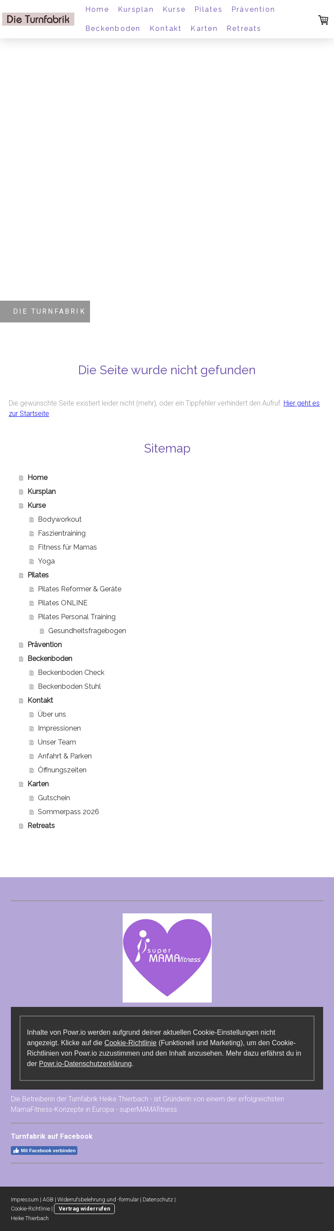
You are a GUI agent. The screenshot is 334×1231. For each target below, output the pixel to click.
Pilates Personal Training (77, 617)
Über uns (52, 714)
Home (97, 9)
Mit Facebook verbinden (44, 1150)
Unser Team (57, 742)
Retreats (244, 28)
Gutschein (54, 798)
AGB (48, 1199)
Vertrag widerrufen (84, 1208)
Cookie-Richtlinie (130, 1043)
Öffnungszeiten (62, 770)
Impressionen (59, 728)
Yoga (46, 561)
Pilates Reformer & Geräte (79, 589)
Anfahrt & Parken (65, 756)
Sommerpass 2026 (68, 812)
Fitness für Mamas (67, 547)
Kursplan (136, 9)
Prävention (253, 9)
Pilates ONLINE (62, 603)
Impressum (25, 1199)
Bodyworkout (60, 519)
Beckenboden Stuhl (69, 686)
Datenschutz (158, 1199)
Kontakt (166, 28)
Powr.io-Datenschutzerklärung (85, 1063)
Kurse (174, 9)
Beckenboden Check (71, 672)
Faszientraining (62, 533)
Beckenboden (113, 28)
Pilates (208, 9)
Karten (203, 28)
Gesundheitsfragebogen (87, 631)
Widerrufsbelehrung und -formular (98, 1199)
